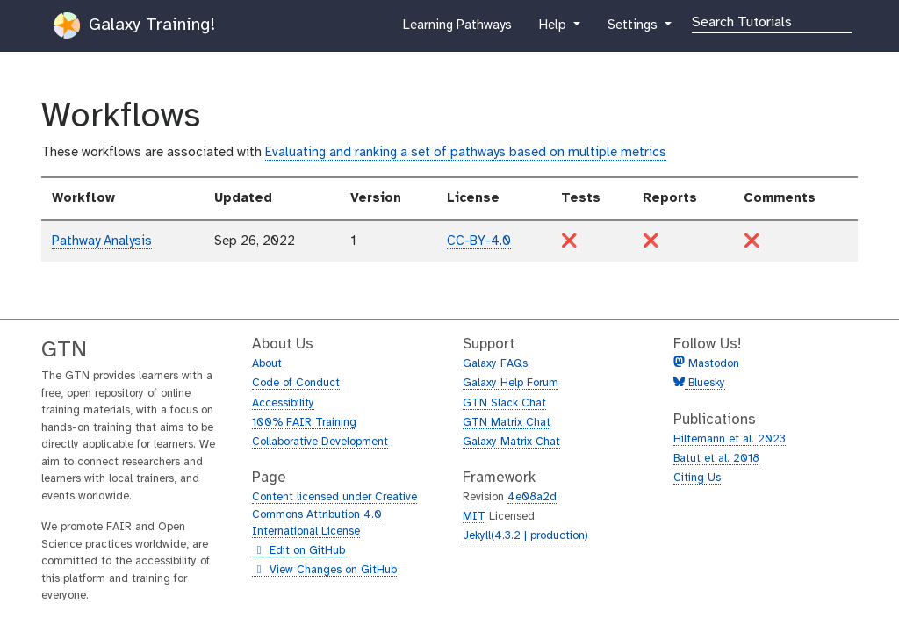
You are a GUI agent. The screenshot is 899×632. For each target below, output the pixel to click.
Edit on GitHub (298, 551)
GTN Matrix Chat (506, 422)
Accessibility (283, 403)
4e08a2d (532, 497)
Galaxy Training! (134, 25)
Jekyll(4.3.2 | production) (525, 536)
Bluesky (705, 383)
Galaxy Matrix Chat (511, 442)
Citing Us (697, 478)
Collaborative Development (320, 442)
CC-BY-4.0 (479, 241)
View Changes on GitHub (324, 570)
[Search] (772, 21)
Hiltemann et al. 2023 (729, 439)
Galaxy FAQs (495, 364)
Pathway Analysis (102, 241)
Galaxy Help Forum (510, 383)
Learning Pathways (457, 29)
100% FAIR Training (304, 422)
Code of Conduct (296, 383)
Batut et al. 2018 (716, 458)
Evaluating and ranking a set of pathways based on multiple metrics (465, 153)
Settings (634, 29)
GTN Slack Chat (504, 403)
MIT (474, 516)
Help (554, 29)
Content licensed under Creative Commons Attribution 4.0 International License (334, 514)
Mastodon (713, 364)
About (267, 364)
